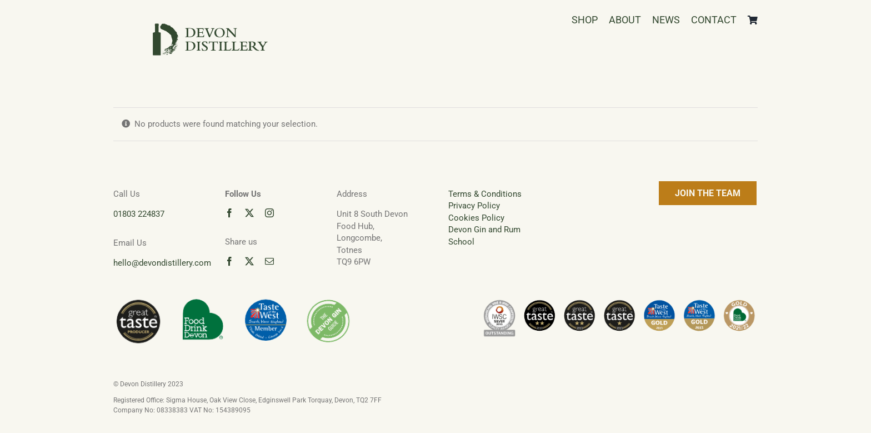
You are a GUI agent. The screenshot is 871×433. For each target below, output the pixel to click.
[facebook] (229, 212)
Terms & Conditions (485, 194)
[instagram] (269, 212)
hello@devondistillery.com (162, 263)
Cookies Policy (476, 218)
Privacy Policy (474, 206)
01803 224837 (138, 214)
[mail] (269, 261)
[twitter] (249, 212)
